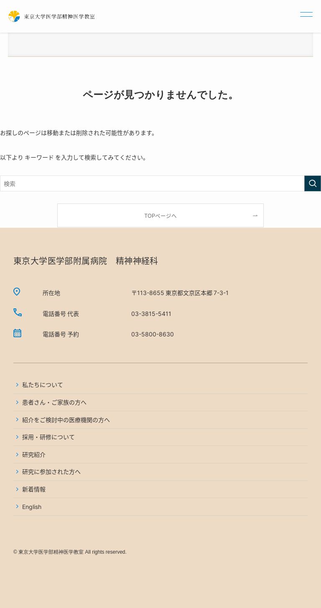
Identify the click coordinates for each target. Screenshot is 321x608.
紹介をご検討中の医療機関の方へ (66, 419)
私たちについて (42, 384)
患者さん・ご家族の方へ (54, 402)
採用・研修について (48, 436)
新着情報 (34, 489)
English (31, 506)
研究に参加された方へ (51, 471)
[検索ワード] (160, 183)
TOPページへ (160, 215)
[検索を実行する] (312, 183)
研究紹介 (34, 454)
